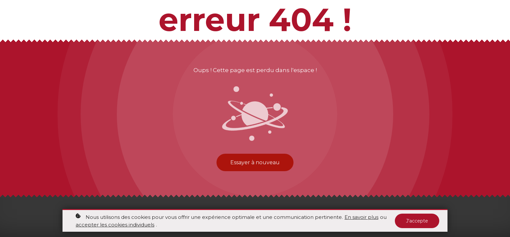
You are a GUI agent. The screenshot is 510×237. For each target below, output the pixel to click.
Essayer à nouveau (255, 162)
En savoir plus (361, 217)
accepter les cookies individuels (115, 225)
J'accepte (417, 221)
